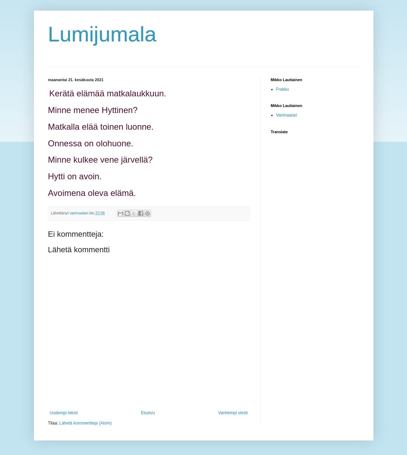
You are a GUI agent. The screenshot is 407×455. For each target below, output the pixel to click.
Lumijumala (102, 34)
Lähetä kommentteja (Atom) (85, 423)
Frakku (282, 89)
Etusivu (148, 412)
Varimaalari (286, 115)
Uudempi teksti (64, 412)
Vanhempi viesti (233, 412)
